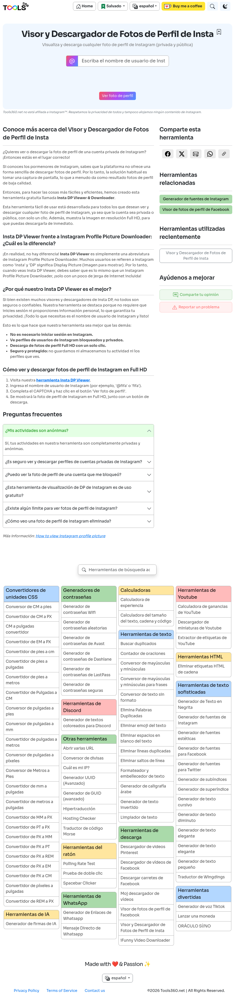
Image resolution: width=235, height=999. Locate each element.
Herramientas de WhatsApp (82, 899)
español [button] (116, 978)
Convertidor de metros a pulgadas (29, 804)
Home (84, 6)
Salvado (111, 6)
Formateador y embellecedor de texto (142, 773)
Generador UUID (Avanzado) (79, 780)
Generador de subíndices (202, 779)
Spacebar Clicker (79, 883)
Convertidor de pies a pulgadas (27, 664)
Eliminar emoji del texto (143, 725)
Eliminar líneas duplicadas (145, 751)
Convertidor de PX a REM (30, 856)
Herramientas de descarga (139, 834)
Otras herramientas (85, 739)
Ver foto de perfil (117, 95)
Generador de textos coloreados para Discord (87, 723)
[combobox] (117, 570)
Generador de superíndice (203, 789)
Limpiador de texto (138, 817)
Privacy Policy (26, 990)
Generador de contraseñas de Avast (84, 640)
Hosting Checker (79, 818)
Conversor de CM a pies (28, 606)
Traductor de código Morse (83, 831)
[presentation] (117, 79)
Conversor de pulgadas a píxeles (30, 758)
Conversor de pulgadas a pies (30, 711)
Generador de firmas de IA (31, 923)
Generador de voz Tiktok (201, 906)
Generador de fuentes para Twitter (199, 767)
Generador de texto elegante (197, 833)
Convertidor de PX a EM (28, 866)
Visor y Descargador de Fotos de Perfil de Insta (196, 255)
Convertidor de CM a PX (29, 616)
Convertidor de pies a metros (27, 680)
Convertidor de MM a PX (29, 817)
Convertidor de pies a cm (30, 651)
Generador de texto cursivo (197, 802)
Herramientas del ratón (82, 851)
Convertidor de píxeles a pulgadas (29, 888)
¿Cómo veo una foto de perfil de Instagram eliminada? (58, 521)
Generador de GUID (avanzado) (82, 796)
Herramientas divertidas (193, 894)
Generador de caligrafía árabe (143, 789)
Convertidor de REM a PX (30, 901)
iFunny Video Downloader (145, 940)
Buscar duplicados (138, 643)
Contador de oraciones (142, 653)
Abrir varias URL (78, 748)
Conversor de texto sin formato (142, 697)
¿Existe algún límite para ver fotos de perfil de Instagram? (61, 508)
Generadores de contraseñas (81, 593)
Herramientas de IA (27, 914)
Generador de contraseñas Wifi (79, 609)
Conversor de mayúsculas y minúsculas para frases (145, 681)
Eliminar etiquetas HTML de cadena (201, 669)
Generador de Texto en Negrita (200, 704)
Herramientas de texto (145, 634)
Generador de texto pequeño (197, 864)
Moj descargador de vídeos (139, 896)
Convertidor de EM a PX (28, 642)
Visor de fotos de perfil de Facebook (195, 209)
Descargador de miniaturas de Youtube (199, 625)
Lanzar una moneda (196, 916)
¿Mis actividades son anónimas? (36, 430)
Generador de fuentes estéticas (199, 735)
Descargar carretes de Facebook (141, 881)
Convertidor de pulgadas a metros (31, 742)
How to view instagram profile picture (70, 536)
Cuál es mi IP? (76, 767)
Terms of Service (62, 990)
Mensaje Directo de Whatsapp (82, 931)
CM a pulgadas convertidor (20, 629)
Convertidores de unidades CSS (26, 593)
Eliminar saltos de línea (142, 760)
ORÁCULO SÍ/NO (194, 926)
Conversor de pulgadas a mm (30, 726)
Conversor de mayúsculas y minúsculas (145, 666)
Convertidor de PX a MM (29, 837)
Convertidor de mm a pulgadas (26, 789)
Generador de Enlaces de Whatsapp (87, 915)
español (143, 6)
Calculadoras (135, 590)
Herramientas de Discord (82, 707)
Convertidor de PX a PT (28, 846)
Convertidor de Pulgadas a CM (31, 695)
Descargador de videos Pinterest (142, 849)
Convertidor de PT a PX (28, 827)
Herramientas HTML (200, 657)
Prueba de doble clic (83, 873)
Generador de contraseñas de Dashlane (87, 656)
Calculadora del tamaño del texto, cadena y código (145, 618)
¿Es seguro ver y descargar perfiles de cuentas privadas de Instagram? (73, 461)
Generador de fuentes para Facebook (199, 751)
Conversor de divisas (83, 758)
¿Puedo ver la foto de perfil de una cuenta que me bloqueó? (63, 474)
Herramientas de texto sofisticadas (203, 688)
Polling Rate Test (79, 863)
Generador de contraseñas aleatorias (85, 625)
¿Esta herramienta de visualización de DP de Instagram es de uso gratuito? (68, 491)
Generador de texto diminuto (197, 817)
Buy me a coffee (183, 6)
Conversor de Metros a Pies (28, 773)
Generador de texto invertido (139, 804)
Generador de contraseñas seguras (83, 687)
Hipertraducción (79, 809)
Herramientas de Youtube (197, 593)
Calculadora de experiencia (135, 602)
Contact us (95, 990)
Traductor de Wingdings (201, 877)
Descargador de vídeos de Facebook (145, 865)
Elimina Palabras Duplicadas (136, 713)
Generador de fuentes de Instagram (196, 199)
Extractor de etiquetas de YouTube (202, 640)
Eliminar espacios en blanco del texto (140, 738)
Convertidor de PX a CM (29, 876)
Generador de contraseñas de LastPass (86, 672)
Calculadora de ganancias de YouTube (203, 609)
